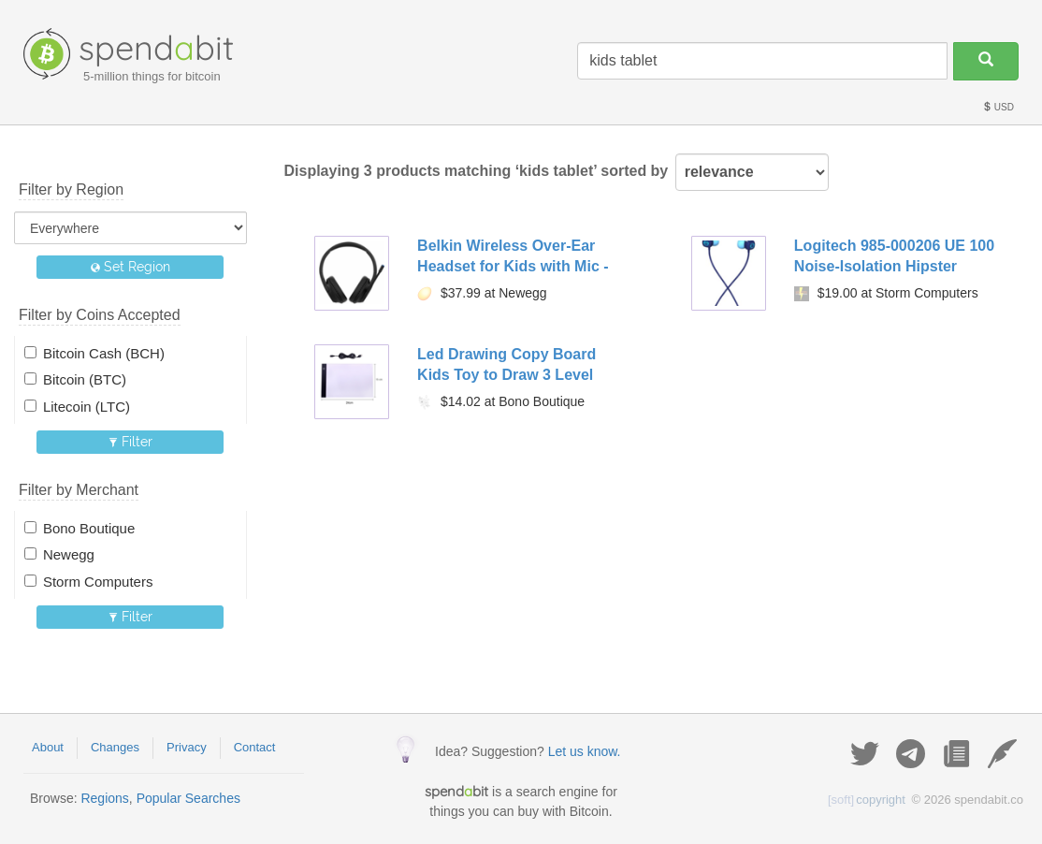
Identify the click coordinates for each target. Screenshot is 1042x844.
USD (998, 107)
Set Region (130, 266)
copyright (866, 800)
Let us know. (584, 751)
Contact (255, 747)
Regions (104, 798)
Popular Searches (188, 798)
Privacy (186, 747)
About (48, 747)
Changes (115, 747)
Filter (130, 441)
